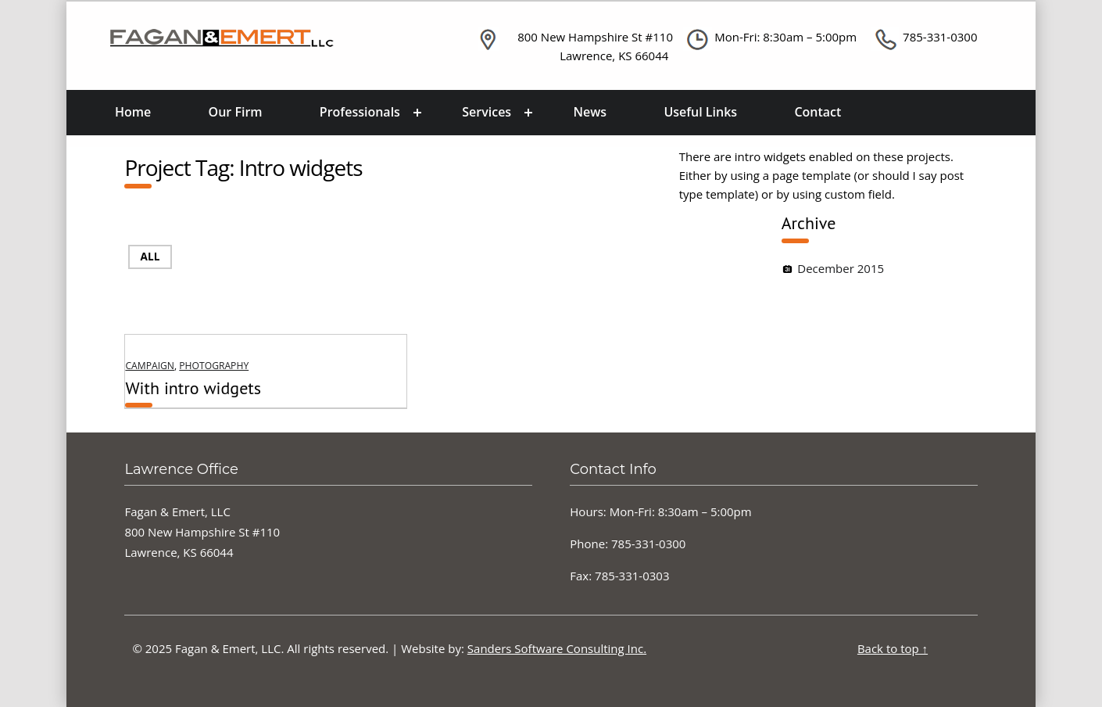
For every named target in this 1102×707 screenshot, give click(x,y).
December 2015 (840, 268)
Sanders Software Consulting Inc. (556, 648)
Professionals (360, 111)
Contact (817, 111)
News (590, 111)
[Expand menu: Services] (528, 113)
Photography (214, 365)
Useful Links (700, 111)
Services (486, 111)
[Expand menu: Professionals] (417, 113)
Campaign (149, 365)
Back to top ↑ (892, 648)
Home (133, 111)
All (150, 256)
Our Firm (236, 111)
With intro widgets (193, 388)
